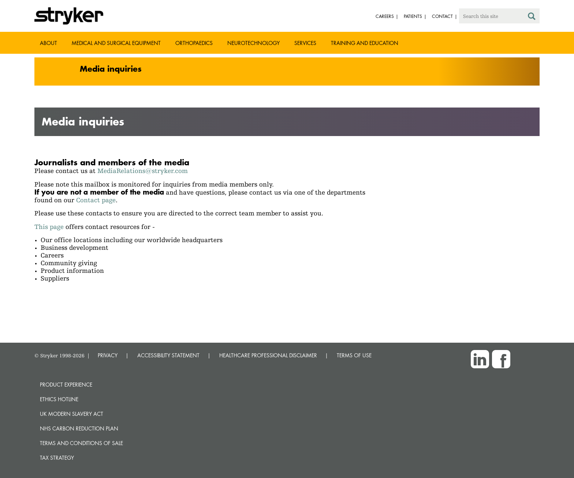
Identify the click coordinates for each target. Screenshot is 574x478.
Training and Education (364, 42)
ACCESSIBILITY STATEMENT (168, 355)
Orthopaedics (194, 42)
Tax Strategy (57, 457)
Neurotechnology (253, 42)
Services (305, 42)
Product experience (66, 384)
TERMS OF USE (354, 355)
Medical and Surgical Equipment (116, 42)
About (48, 42)
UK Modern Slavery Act (71, 413)
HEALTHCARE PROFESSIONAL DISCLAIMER (268, 355)
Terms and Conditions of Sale (81, 443)
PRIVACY (108, 355)
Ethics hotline (59, 399)
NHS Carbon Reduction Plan (79, 428)
